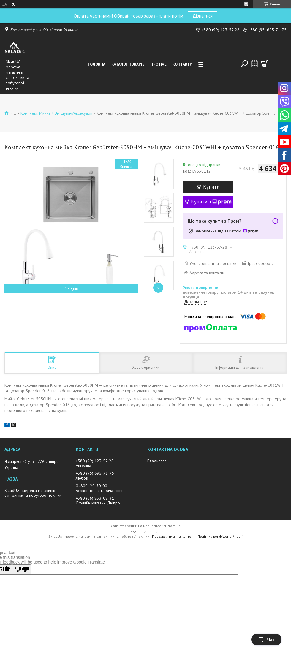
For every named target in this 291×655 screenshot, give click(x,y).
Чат (266, 639)
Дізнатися (202, 16)
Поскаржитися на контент (173, 536)
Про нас (159, 64)
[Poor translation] (21, 569)
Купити (211, 186)
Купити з (211, 201)
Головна (96, 64)
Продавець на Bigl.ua (145, 531)
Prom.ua (174, 525)
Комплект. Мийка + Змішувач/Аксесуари (56, 113)
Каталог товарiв (128, 64)
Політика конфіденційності (220, 536)
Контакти (182, 64)
